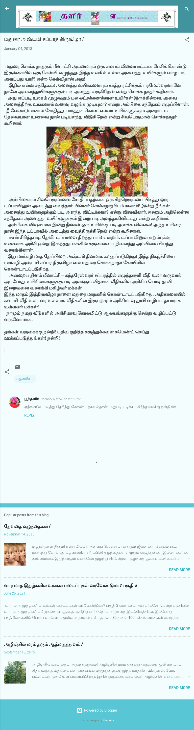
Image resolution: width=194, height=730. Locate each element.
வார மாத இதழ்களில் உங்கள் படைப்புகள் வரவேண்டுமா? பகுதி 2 (70, 585)
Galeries (108, 720)
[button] (187, 40)
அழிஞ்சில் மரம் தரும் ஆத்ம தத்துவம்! (43, 644)
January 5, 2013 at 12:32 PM (61, 399)
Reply (29, 415)
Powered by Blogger (97, 710)
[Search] (187, 10)
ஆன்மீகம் (25, 378)
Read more (179, 570)
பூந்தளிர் (31, 399)
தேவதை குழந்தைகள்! (27, 526)
